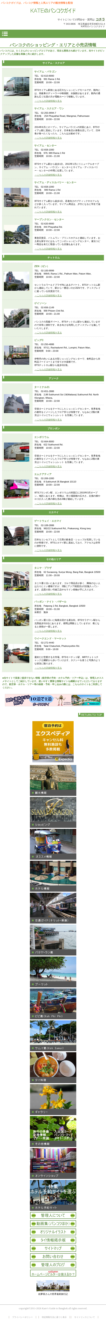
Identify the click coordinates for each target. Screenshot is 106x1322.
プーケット (53, 971)
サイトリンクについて (84, 1317)
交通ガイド (53, 908)
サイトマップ (53, 1248)
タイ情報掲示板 (53, 1240)
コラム (53, 1273)
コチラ (100, 19)
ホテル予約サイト (53, 1195)
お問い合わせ (53, 1256)
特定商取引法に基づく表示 (54, 1317)
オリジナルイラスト (53, 1232)
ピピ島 (53, 1003)
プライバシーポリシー (22, 1317)
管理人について (53, 1215)
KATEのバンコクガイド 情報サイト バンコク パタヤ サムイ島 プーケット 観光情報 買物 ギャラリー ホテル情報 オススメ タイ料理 (53, 11)
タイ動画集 (53, 1223)
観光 (53, 780)
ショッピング (53, 812)
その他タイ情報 (53, 1131)
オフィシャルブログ (53, 1264)
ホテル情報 (53, 876)
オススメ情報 (53, 844)
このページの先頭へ (91, 715)
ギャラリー (53, 1099)
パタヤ (53, 940)
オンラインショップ (53, 1163)
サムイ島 (53, 1035)
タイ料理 (53, 1067)
